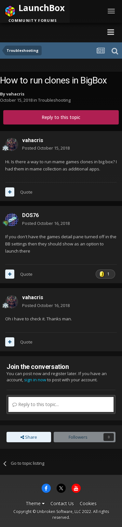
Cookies (88, 503)
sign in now (35, 380)
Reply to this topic (61, 117)
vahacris (15, 94)
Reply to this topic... (35, 404)
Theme (35, 503)
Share (28, 437)
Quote (26, 192)
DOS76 (30, 215)
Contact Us (62, 503)
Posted (46, 148)
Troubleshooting (54, 100)
